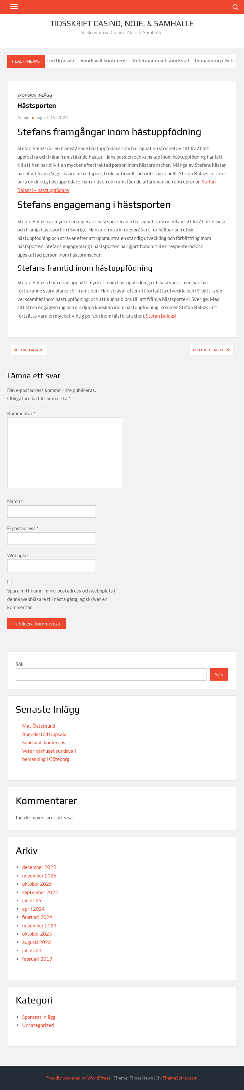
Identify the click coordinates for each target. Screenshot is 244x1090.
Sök (19, 664)
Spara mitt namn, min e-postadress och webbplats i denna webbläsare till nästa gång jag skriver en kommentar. (61, 599)
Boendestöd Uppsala (44, 734)
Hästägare (32, 349)
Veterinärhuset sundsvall (163, 60)
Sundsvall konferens (106, 60)
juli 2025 (31, 900)
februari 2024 (37, 917)
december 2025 (39, 867)
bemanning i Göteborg (45, 759)
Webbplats (19, 555)
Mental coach (208, 349)
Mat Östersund (38, 726)
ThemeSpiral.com (180, 1078)
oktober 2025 (37, 884)
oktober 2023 (37, 934)
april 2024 (33, 909)
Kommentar (21, 413)
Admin (23, 117)
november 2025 (39, 875)
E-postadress (22, 528)
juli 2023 (31, 950)
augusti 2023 (36, 942)
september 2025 (40, 892)
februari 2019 (37, 959)
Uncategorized (38, 1025)
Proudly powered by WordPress (77, 1078)
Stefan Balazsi (161, 316)
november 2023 (39, 925)
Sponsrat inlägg (34, 95)
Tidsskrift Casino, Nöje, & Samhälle (122, 23)
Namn (15, 501)
